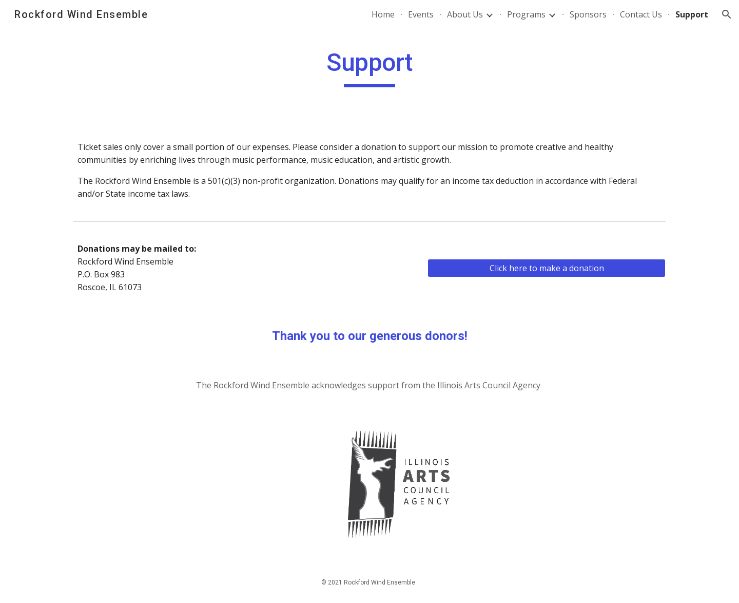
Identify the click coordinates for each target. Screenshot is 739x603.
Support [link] (691, 14)
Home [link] (383, 14)
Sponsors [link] (588, 14)
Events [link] (421, 14)
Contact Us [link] (641, 14)
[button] (726, 14)
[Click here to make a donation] (546, 268)
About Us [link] (465, 14)
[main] (369, 67)
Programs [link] (526, 14)
